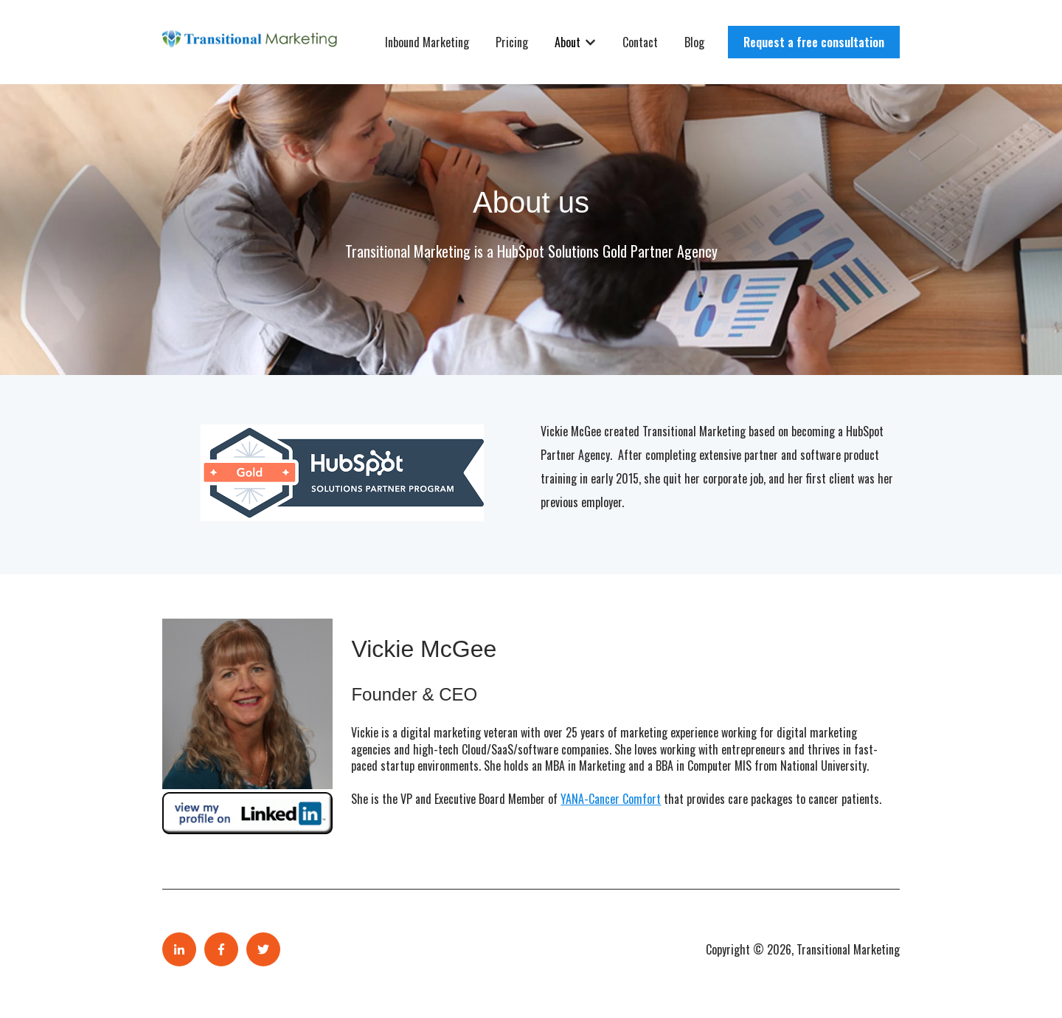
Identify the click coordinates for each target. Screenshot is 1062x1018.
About (567, 42)
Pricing (512, 42)
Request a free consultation (813, 42)
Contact (640, 42)
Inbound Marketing (427, 42)
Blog (694, 42)
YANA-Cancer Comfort (610, 799)
